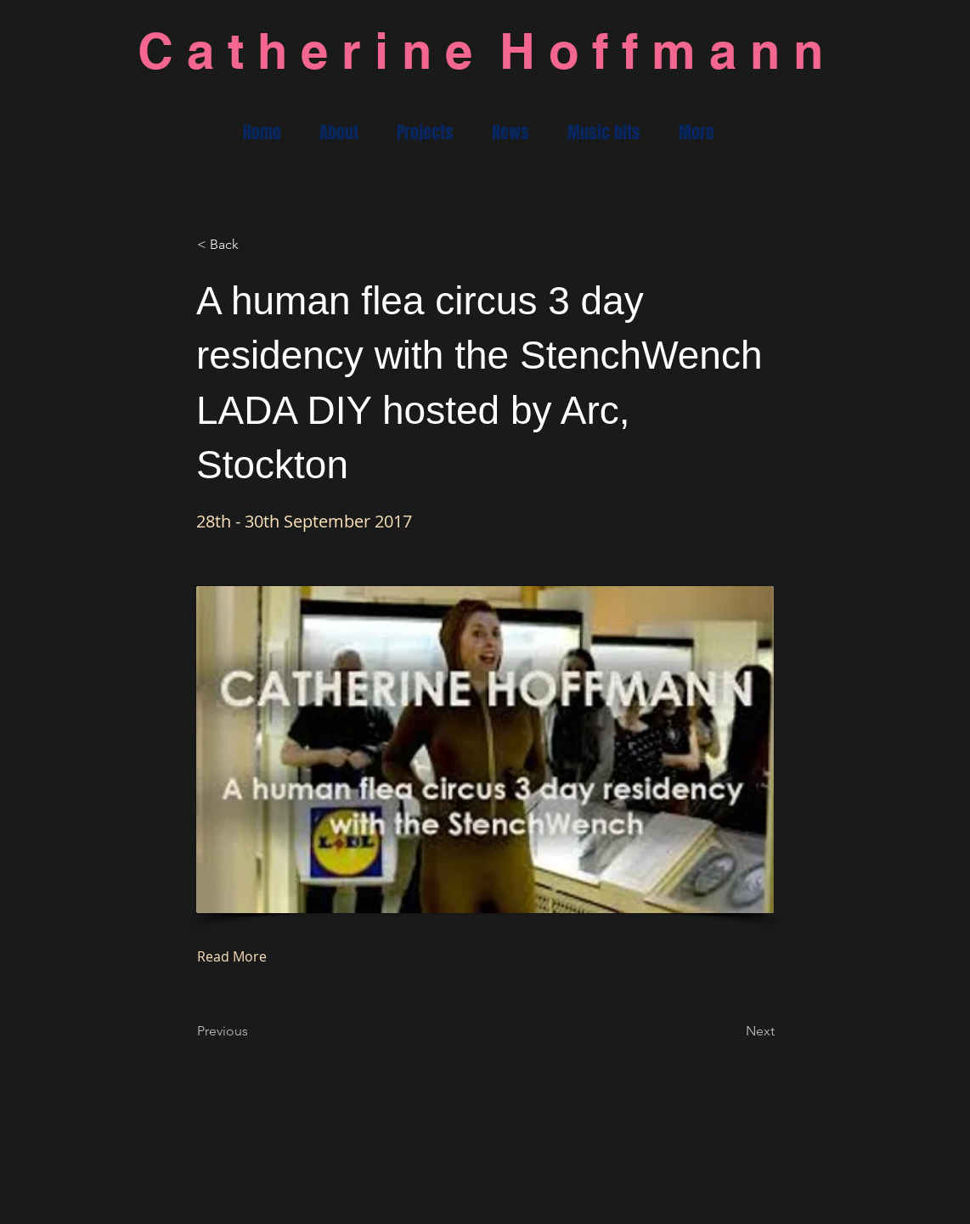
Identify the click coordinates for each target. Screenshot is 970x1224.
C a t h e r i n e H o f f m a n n (480, 50)
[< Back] (253, 245)
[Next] (732, 1032)
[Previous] (253, 1032)
